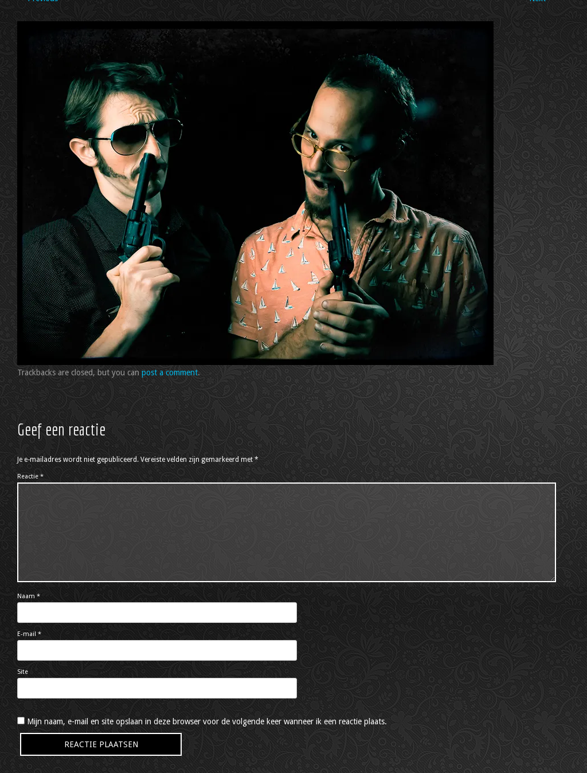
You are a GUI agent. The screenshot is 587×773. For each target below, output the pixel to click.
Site (22, 672)
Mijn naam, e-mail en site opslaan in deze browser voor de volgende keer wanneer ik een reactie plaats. (207, 721)
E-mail (29, 634)
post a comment (170, 372)
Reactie (30, 476)
